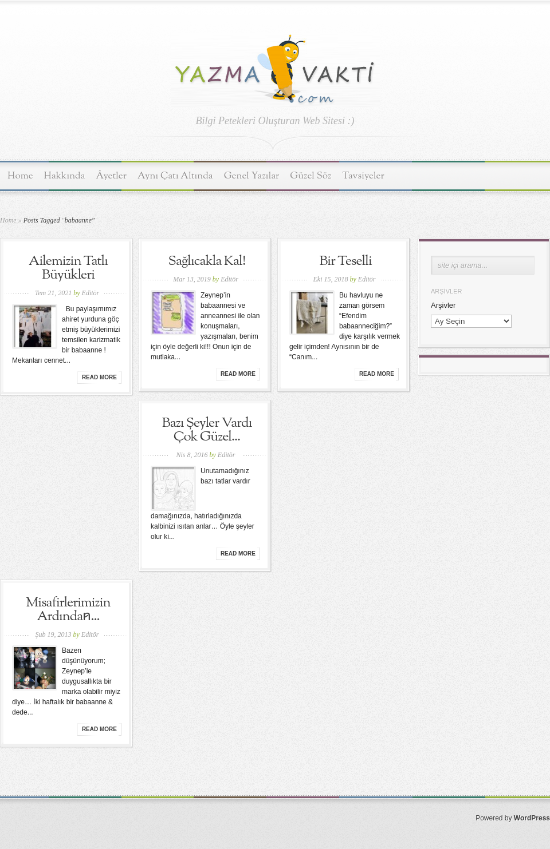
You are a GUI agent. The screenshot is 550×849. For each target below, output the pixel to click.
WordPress (532, 818)
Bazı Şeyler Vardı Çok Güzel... (207, 430)
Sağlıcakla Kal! (207, 261)
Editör (91, 293)
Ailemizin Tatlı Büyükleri (68, 268)
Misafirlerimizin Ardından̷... (68, 609)
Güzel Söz (310, 176)
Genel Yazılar (252, 176)
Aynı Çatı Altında (175, 176)
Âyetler (111, 176)
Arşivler (443, 305)
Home (20, 176)
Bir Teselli (345, 261)
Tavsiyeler (363, 176)
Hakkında (64, 176)
